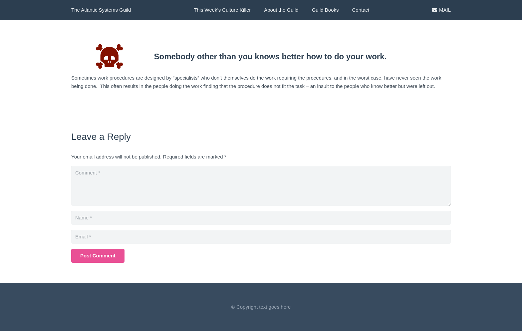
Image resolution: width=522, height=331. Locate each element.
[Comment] (261, 186)
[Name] (261, 218)
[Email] (261, 237)
